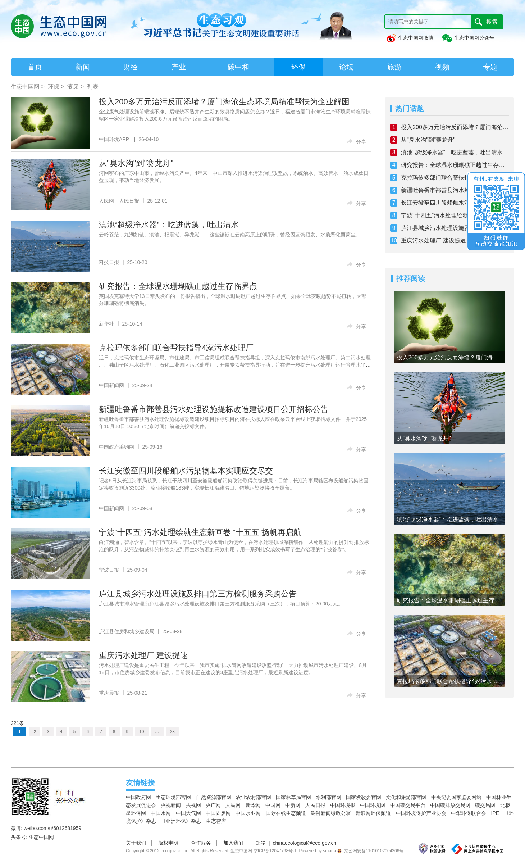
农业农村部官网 (253, 797)
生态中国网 (25, 86)
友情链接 (140, 782)
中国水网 (161, 813)
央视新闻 (171, 805)
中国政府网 (138, 797)
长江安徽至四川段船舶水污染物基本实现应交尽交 (186, 470)
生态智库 (216, 821)
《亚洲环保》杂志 (181, 821)
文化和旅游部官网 (406, 797)
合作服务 (201, 843)
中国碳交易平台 (407, 805)
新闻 (83, 67)
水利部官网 (328, 797)
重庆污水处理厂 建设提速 (143, 655)
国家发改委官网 (363, 797)
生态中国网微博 (409, 38)
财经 (130, 67)
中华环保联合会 (468, 813)
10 (141, 731)
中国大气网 (188, 813)
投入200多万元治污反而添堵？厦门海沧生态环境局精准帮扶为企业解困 (224, 101)
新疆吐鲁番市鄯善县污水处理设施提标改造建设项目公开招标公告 (213, 409)
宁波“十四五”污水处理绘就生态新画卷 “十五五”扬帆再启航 (200, 532)
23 (172, 731)
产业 (179, 67)
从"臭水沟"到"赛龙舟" (136, 163)
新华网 (253, 805)
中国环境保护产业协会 (421, 813)
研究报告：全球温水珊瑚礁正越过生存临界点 (178, 286)
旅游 (394, 67)
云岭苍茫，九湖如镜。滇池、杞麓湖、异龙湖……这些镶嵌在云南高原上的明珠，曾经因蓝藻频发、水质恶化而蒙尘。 (230, 234)
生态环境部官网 (173, 797)
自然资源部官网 (213, 797)
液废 (73, 86)
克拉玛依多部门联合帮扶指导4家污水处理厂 (176, 347)
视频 (442, 67)
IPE (495, 813)
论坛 (346, 67)
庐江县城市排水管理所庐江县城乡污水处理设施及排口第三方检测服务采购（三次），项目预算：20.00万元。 (221, 604)
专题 (490, 67)
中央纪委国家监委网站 (456, 797)
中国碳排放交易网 (450, 805)
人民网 (233, 805)
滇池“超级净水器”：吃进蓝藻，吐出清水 (169, 224)
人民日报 (315, 805)
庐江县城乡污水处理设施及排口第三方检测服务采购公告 (198, 593)
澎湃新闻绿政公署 (331, 813)
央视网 (193, 805)
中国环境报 (342, 805)
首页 (35, 67)
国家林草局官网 (293, 797)
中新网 (292, 805)
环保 (298, 67)
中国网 (272, 805)
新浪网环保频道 (373, 813)
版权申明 (168, 843)
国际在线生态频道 (286, 813)
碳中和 (238, 67)
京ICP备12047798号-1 (275, 850)
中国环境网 (372, 805)
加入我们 (233, 843)
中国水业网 (248, 813)
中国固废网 (218, 813)
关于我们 (136, 843)
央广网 (213, 805)
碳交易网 (485, 805)
